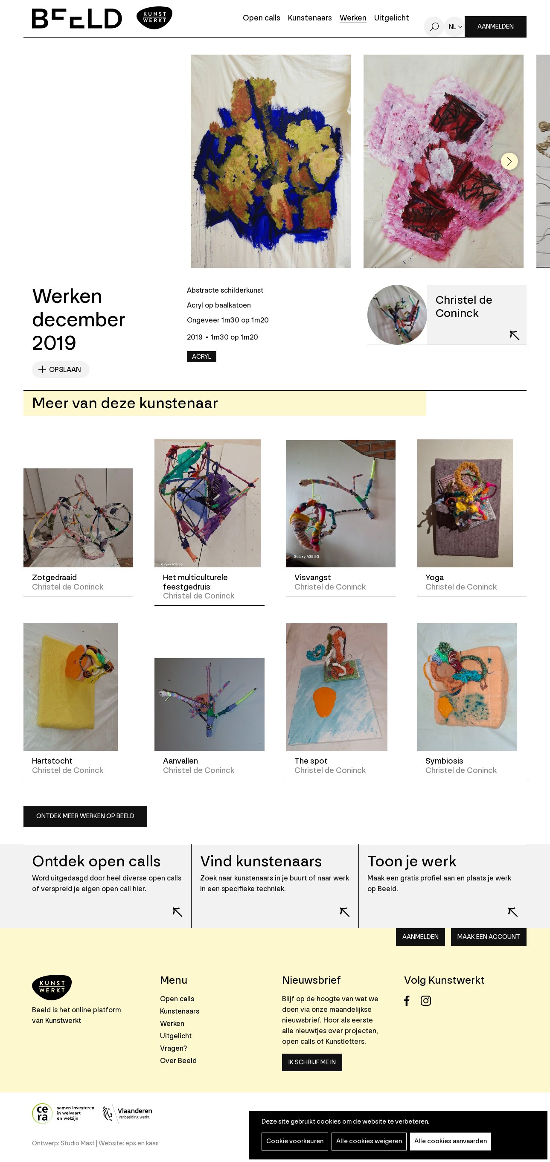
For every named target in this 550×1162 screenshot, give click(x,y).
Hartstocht (52, 761)
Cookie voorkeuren (294, 1141)
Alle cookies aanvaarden (450, 1141)
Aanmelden (495, 27)
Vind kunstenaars (261, 861)
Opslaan (65, 369)
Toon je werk (412, 861)
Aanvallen (180, 761)
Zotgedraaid (54, 577)
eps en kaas (142, 1143)
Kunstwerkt (63, 1020)
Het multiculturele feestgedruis (195, 582)
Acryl (201, 357)
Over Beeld (178, 1060)
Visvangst (312, 577)
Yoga (434, 577)
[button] (509, 161)
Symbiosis (444, 761)
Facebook (411, 1001)
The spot (311, 761)
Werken (353, 18)
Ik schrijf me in (312, 1062)
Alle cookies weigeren (369, 1141)
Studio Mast (78, 1143)
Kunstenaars (310, 18)
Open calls (261, 18)
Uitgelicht (391, 18)
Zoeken (434, 27)
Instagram (428, 1001)
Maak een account (488, 937)
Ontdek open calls (96, 861)
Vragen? (173, 1048)
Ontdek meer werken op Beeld (85, 816)
